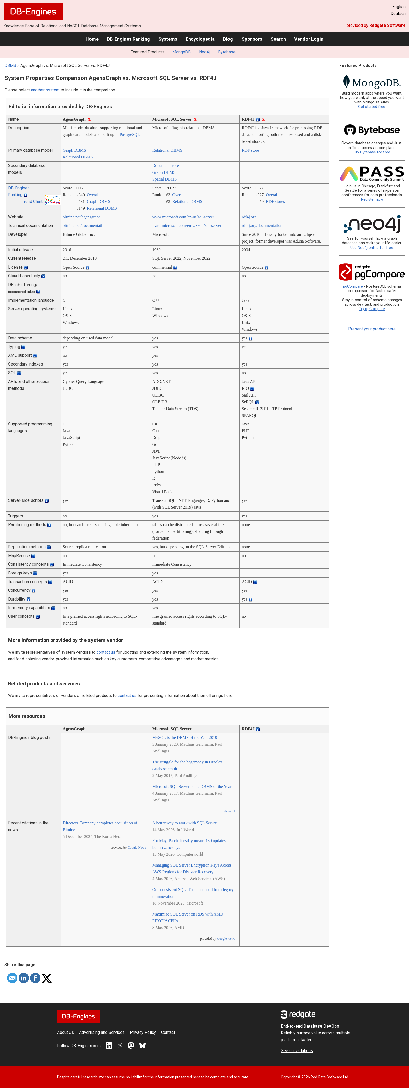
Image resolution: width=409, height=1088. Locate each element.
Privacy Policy (143, 1032)
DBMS (10, 65)
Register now (372, 199)
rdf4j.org (249, 217)
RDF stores (275, 201)
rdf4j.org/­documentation (262, 225)
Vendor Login (308, 39)
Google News (137, 847)
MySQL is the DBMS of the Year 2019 (184, 737)
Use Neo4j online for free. (372, 247)
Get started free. (372, 106)
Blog (228, 39)
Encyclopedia (200, 39)
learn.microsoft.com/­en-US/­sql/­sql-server (186, 225)
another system (45, 90)
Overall (93, 195)
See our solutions (297, 1050)
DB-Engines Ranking (128, 39)
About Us (65, 1032)
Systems (167, 39)
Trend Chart (32, 201)
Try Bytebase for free (372, 152)
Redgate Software (387, 25)
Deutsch (398, 13)
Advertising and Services (102, 1032)
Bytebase (227, 52)
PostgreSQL (129, 134)
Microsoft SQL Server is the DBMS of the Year (192, 786)
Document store (165, 165)
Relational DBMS (78, 157)
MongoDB (181, 52)
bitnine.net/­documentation (85, 225)
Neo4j (204, 52)
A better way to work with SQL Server (184, 823)
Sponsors (252, 39)
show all (229, 811)
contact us (106, 652)
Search (278, 39)
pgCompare (353, 286)
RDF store (250, 150)
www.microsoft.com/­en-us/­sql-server (183, 217)
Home (92, 39)
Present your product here (372, 328)
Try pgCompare (372, 309)
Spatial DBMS (164, 179)
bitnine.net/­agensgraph (82, 217)
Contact (168, 1032)
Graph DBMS (74, 150)
